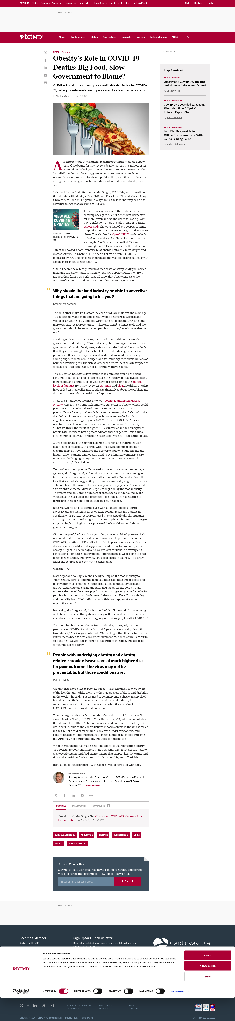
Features (177, 77)
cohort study (91, 226)
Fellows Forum (158, 37)
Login (210, 3)
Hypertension (121, 835)
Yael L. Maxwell (175, 117)
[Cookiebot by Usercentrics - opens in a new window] (21, 1014)
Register (198, 3)
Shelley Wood (63, 96)
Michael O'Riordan (176, 144)
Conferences (78, 37)
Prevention (87, 835)
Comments (101, 805)
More (175, 36)
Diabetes (103, 835)
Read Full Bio (93, 784)
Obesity (59, 843)
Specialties (109, 37)
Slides (94, 37)
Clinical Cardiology (65, 835)
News (62, 37)
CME (187, 3)
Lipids (137, 835)
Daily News (67, 52)
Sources (61, 805)
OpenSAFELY (120, 234)
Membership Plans (41, 951)
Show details (178, 1014)
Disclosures (79, 805)
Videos (141, 37)
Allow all (207, 978)
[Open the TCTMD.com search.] (188, 37)
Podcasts (126, 37)
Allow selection (208, 989)
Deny (208, 999)
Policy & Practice (78, 843)
